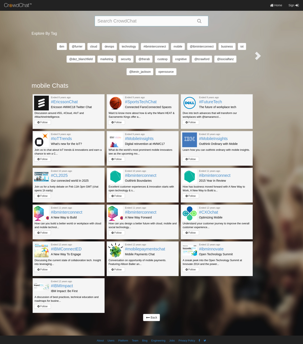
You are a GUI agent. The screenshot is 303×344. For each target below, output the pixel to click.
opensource (166, 71)
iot (242, 46)
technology (129, 46)
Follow (42, 122)
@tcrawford (202, 59)
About (100, 340)
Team (135, 340)
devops (109, 46)
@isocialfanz (225, 59)
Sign (293, 5)
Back (151, 317)
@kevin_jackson (140, 71)
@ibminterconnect (202, 46)
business (227, 46)
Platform (123, 340)
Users (111, 340)
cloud (93, 46)
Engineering (158, 340)
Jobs (172, 340)
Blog (145, 340)
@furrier (77, 46)
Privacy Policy (187, 340)
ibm (62, 46)
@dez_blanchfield (81, 59)
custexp (162, 59)
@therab (144, 59)
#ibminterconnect (155, 46)
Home (276, 5)
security (126, 59)
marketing (106, 59)
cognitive (181, 59)
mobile (178, 46)
